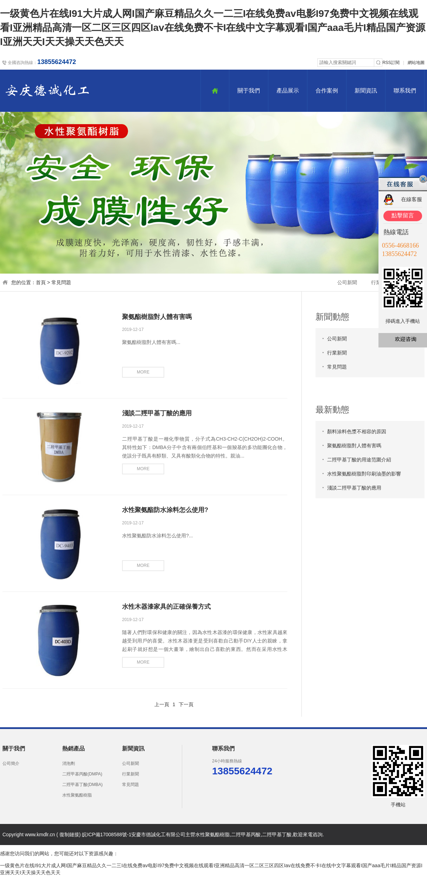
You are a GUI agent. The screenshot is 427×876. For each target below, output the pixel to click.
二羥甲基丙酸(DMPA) (82, 774)
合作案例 (327, 91)
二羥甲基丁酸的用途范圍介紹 (359, 459)
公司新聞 (347, 282)
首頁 (41, 282)
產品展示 (287, 91)
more (143, 372)
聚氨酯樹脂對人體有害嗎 (157, 316)
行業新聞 (337, 353)
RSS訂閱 (391, 62)
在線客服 (411, 199)
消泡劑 (68, 763)
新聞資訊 (366, 91)
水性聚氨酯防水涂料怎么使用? (165, 509)
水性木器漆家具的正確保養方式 (166, 606)
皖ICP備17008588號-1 (106, 834)
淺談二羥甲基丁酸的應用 (157, 413)
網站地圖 (416, 62)
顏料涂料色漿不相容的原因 (356, 431)
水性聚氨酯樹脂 (77, 795)
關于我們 (248, 91)
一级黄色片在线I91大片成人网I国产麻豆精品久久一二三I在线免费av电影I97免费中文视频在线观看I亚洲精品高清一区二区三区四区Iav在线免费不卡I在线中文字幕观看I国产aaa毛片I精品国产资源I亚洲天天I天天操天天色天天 (212, 27)
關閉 (423, 179)
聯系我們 (405, 91)
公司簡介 (10, 763)
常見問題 (61, 282)
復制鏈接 (69, 834)
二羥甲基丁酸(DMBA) (82, 784)
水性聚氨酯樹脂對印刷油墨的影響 (364, 474)
